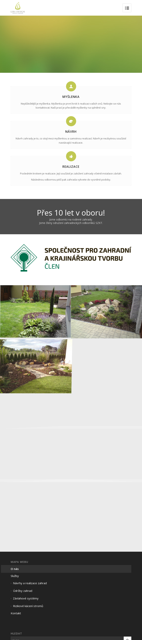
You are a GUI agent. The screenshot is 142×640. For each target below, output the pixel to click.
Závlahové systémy (26, 598)
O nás (15, 569)
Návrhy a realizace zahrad (30, 583)
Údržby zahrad (22, 591)
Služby (15, 576)
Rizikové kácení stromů (28, 606)
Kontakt (16, 613)
